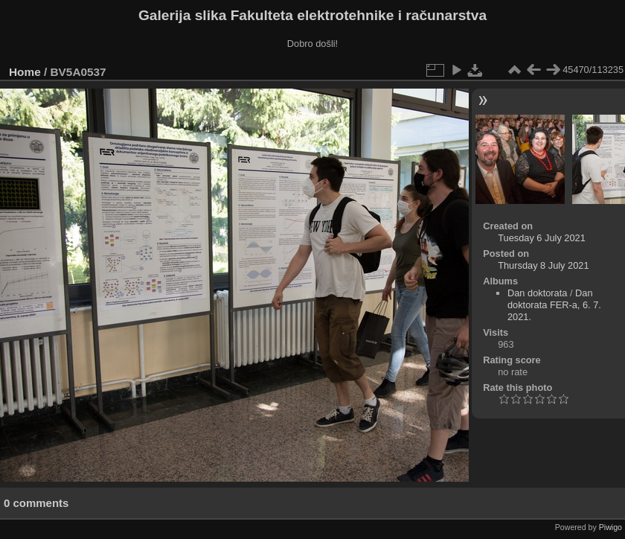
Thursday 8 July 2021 (543, 265)
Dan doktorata (537, 293)
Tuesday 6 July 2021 (542, 237)
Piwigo (610, 527)
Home (25, 72)
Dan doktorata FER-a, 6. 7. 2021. (554, 304)
